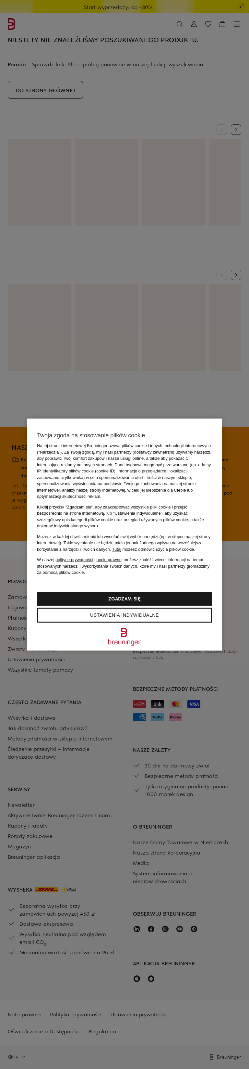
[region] (124, 534)
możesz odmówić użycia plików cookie (153, 549)
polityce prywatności (74, 559)
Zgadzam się (124, 599)
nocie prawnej (110, 559)
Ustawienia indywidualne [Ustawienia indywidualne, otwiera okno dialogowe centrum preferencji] (124, 615)
